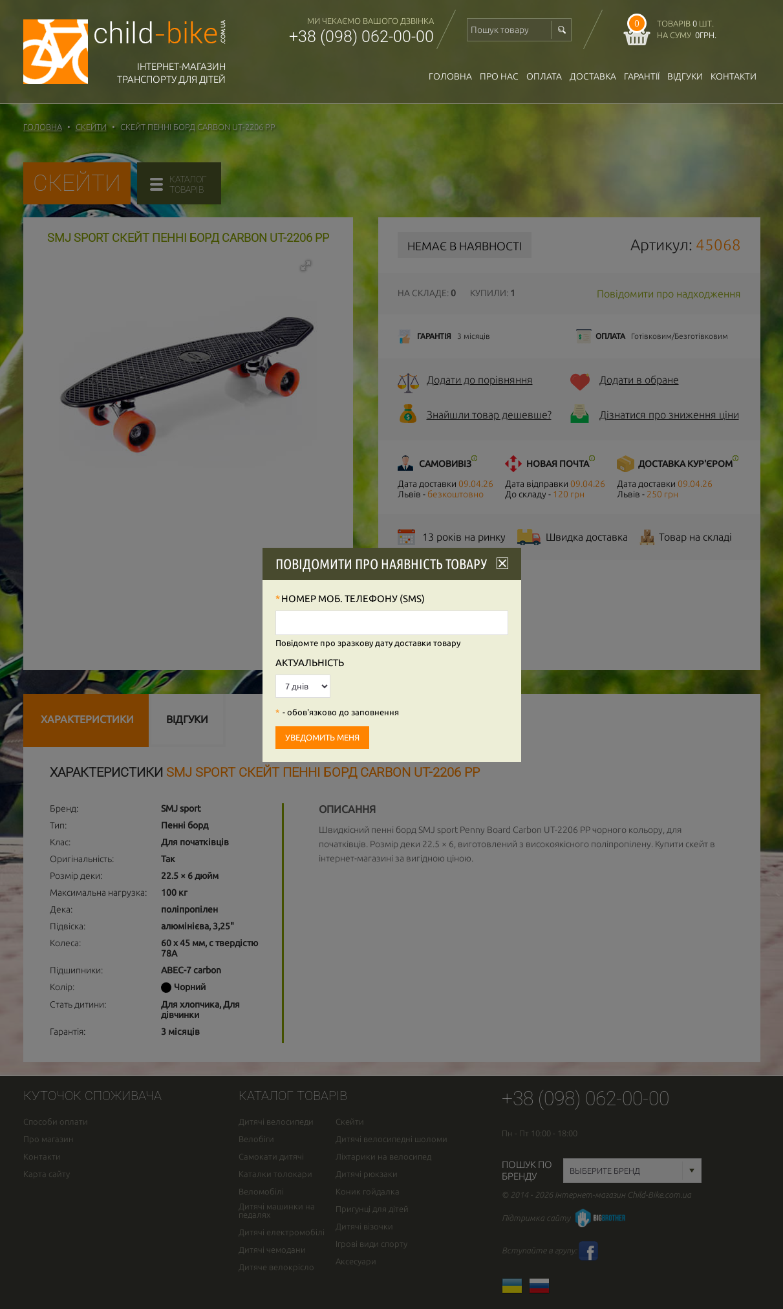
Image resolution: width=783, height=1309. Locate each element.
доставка (593, 76)
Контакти (733, 76)
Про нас (499, 76)
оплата (544, 76)
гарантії (642, 76)
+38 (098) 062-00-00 (361, 36)
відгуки (685, 76)
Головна (450, 76)
